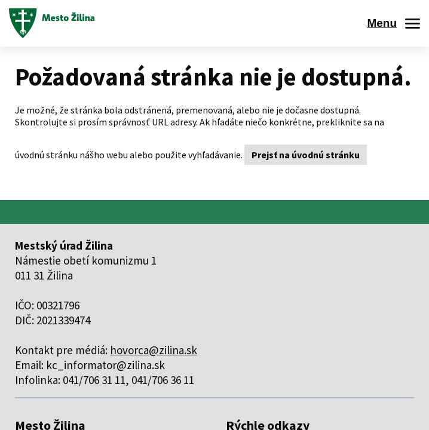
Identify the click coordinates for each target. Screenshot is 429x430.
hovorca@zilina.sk (153, 350)
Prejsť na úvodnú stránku (306, 155)
